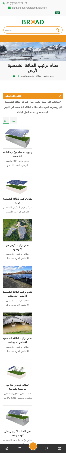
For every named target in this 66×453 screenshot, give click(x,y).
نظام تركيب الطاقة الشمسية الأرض (37, 76)
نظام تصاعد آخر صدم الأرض (49, 290)
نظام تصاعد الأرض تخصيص (17, 334)
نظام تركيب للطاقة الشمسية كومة (49, 153)
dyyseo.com (33, 437)
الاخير (49, 360)
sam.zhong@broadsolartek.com (29, 7)
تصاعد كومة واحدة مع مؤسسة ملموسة (49, 245)
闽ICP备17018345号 (44, 433)
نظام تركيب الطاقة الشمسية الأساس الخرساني (49, 199)
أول (16, 360)
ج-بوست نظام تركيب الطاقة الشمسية (17, 153)
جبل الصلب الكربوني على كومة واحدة (17, 290)
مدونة (44, 437)
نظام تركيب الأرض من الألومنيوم (17, 199)
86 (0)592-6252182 (17, 3)
